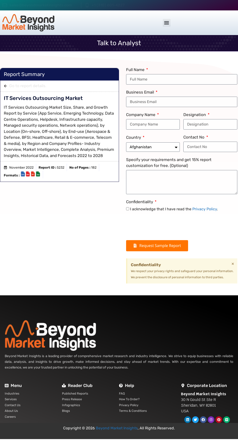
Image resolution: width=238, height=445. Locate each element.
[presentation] (162, 226)
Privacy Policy (204, 209)
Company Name (141, 114)
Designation (195, 114)
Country (134, 137)
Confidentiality (140, 201)
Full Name (135, 69)
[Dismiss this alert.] (233, 264)
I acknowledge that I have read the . (174, 209)
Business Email (140, 92)
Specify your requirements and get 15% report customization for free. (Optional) (169, 162)
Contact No (194, 137)
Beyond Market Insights (117, 428)
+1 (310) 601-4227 (108, 5)
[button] (167, 23)
